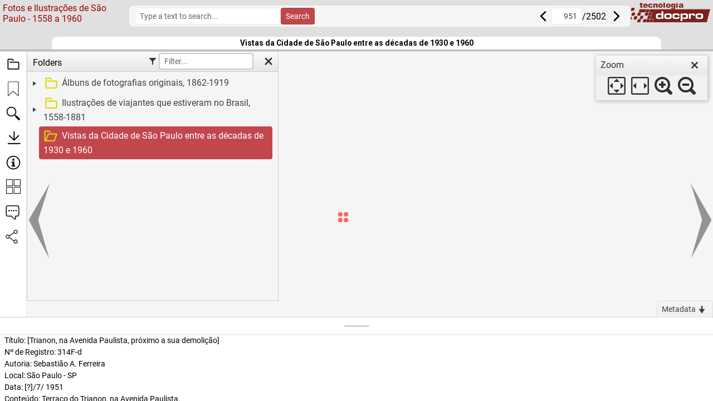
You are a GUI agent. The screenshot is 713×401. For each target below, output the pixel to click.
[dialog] (651, 78)
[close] (694, 65)
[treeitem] (151, 84)
